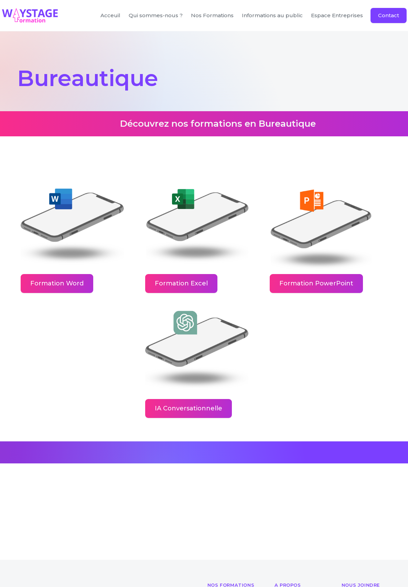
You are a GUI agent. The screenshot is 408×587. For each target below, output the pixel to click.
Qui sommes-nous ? (156, 15)
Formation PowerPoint (316, 283)
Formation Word (57, 283)
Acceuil (110, 15)
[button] (272, 15)
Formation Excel (181, 283)
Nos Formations (212, 15)
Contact (388, 15)
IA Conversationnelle (188, 408)
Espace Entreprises (337, 15)
